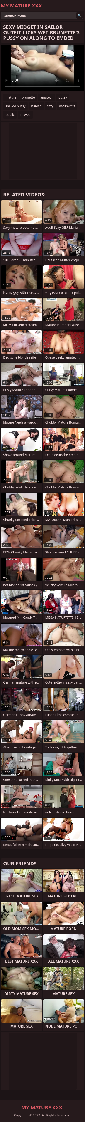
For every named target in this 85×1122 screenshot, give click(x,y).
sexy (50, 106)
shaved (25, 114)
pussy (62, 97)
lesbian (36, 106)
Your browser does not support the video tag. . (42, 68)
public (10, 114)
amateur (46, 97)
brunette (28, 97)
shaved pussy (15, 106)
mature (10, 97)
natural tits (67, 106)
